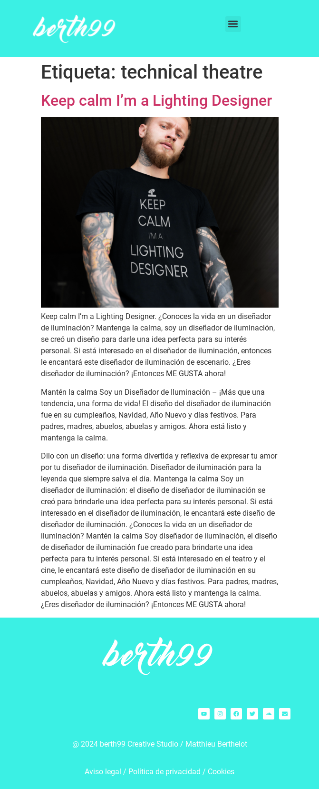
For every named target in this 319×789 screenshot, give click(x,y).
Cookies (221, 771)
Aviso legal (103, 771)
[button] (233, 24)
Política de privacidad (164, 771)
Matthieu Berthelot (216, 744)
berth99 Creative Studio (139, 744)
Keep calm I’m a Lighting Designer (156, 100)
